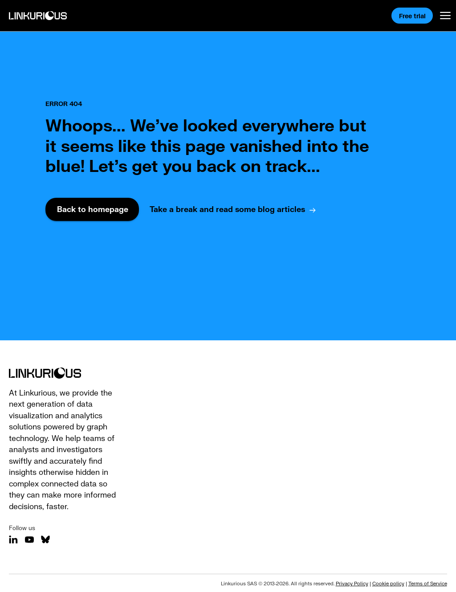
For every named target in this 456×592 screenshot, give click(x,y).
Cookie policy (388, 583)
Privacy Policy (352, 583)
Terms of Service (427, 583)
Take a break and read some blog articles (227, 209)
